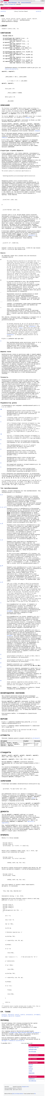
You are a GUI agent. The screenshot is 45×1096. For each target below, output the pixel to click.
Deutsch (31, 1064)
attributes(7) (36, 738)
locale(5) (17, 1016)
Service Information (26, 2)
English (30, 1066)
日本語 (30, 1071)
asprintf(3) (31, 821)
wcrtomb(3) (10, 611)
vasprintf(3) (5, 822)
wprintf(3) (11, 1016)
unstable (6, 4)
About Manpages (12, 2)
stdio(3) (27, 117)
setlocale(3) (31, 235)
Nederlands (31, 1073)
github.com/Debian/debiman (17, 1093)
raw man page (32, 1051)
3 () (32, 1078)
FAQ (19, 2)
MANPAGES (6, 0)
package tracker (33, 1049)
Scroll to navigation (6, 8)
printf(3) (3, 11)
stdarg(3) (37, 130)
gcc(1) (21, 327)
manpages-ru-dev (12, 4)
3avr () (32, 1080)
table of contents (33, 1055)
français (31, 1069)
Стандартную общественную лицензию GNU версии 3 (24, 1032)
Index (5, 2)
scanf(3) (22, 1014)
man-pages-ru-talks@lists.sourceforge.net (13, 1040)
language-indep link (34, 1047)
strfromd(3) (37, 1014)
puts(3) (17, 1014)
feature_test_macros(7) (11, 69)
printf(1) (4, 1014)
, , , (3, 507)
